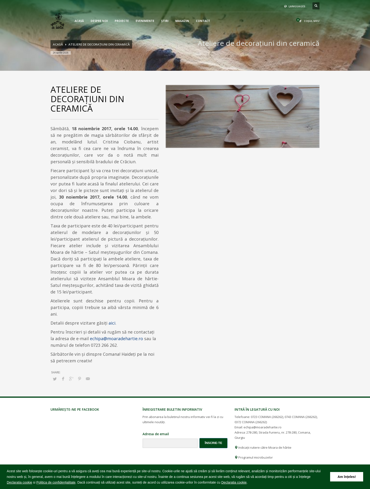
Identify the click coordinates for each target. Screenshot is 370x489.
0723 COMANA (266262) (267, 417)
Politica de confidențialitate (56, 482)
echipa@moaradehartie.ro (116, 338)
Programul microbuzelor (254, 457)
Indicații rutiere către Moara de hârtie (263, 447)
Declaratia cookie (19, 482)
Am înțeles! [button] (346, 477)
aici (112, 323)
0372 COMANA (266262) (251, 422)
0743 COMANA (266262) (301, 417)
